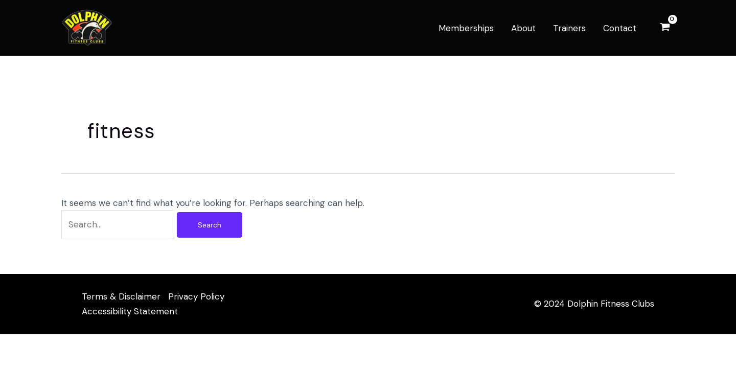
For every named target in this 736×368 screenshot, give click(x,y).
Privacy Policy (196, 296)
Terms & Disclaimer (121, 296)
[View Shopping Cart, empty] (665, 27)
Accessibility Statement (130, 311)
